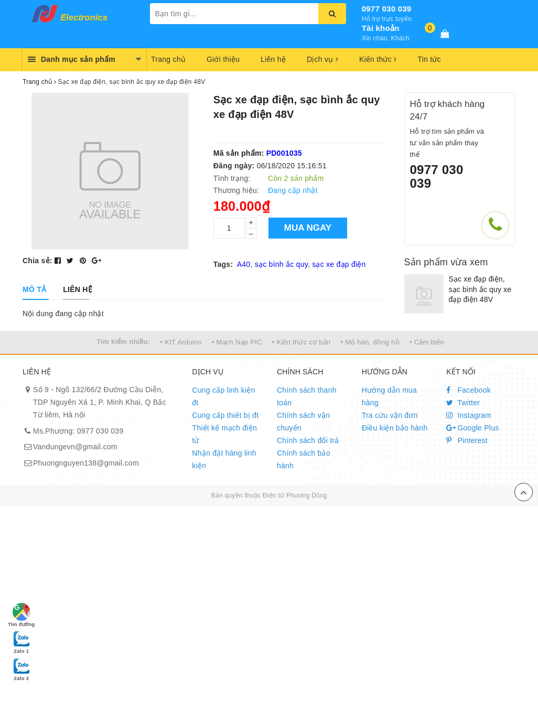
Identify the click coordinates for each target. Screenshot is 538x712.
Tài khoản (381, 28)
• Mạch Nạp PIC (237, 342)
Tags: (223, 264)
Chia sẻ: (37, 260)
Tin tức (428, 59)
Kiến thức (377, 59)
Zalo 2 (21, 669)
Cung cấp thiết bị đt (225, 415)
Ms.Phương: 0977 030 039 (78, 431)
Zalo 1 (21, 642)
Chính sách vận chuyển (303, 421)
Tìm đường (21, 615)
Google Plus (472, 428)
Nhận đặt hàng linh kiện (224, 459)
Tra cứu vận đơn (390, 415)
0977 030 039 (387, 8)
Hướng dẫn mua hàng (389, 396)
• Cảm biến (427, 342)
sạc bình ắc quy (281, 264)
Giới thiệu (223, 59)
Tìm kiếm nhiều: (123, 342)
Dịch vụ (322, 59)
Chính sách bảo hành (303, 459)
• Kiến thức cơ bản (301, 342)
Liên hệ (273, 59)
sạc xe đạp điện (338, 264)
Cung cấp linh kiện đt (223, 396)
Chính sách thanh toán (307, 396)
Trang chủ (168, 59)
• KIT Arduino (181, 342)
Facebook (468, 390)
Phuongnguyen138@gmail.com (86, 463)
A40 (244, 264)
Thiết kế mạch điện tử (224, 434)
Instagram (468, 415)
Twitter (463, 402)
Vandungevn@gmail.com (75, 447)
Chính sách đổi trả (308, 440)
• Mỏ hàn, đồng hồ (369, 342)
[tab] (34, 289)
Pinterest (467, 440)
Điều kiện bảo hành (395, 428)
